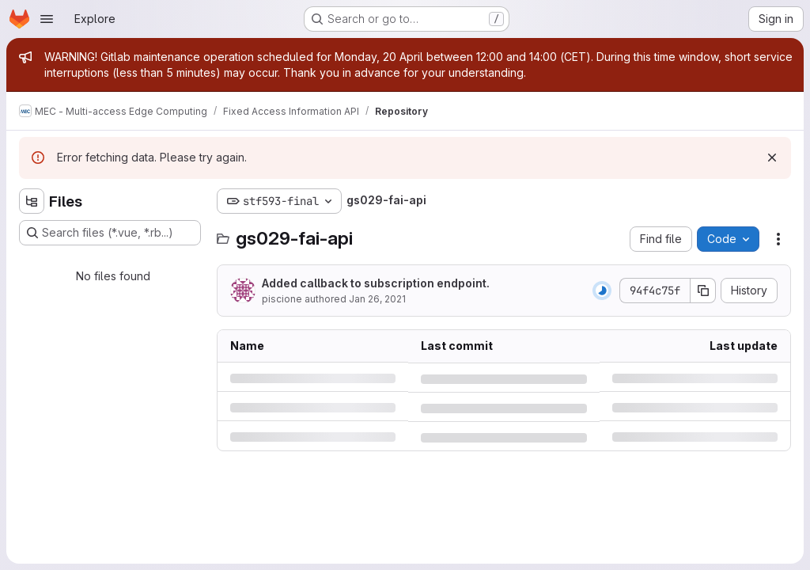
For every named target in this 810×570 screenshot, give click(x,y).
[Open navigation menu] (46, 19)
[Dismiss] (772, 157)
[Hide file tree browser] (31, 201)
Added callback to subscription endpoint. (376, 283)
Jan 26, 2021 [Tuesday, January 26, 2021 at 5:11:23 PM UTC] (377, 299)
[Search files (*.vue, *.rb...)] (110, 232)
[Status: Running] (601, 290)
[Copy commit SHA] (703, 290)
